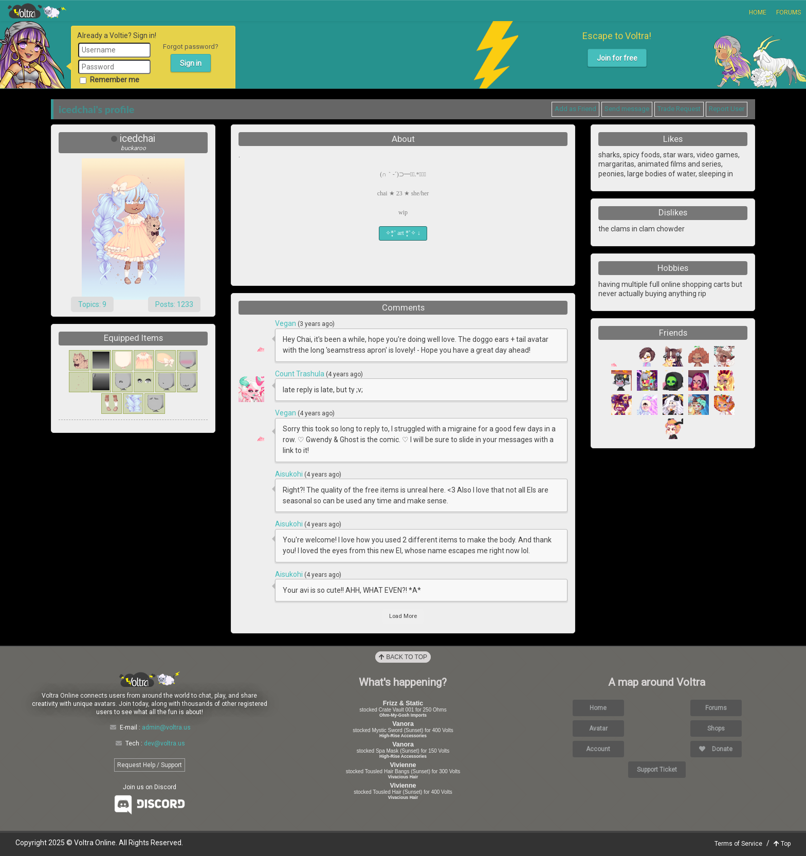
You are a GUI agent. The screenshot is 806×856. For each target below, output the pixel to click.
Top (782, 843)
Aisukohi (289, 474)
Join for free (617, 58)
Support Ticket (657, 769)
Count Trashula (300, 374)
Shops (716, 728)
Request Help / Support (149, 765)
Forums (788, 12)
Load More (403, 616)
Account (598, 749)
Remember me (109, 80)
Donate (715, 749)
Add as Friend (575, 109)
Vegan (286, 323)
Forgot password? (190, 46)
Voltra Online (37, 11)
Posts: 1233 (174, 304)
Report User (726, 109)
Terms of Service (738, 843)
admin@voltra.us (166, 727)
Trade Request (679, 109)
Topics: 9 (92, 304)
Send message (626, 109)
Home (757, 12)
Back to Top (403, 657)
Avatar (598, 728)
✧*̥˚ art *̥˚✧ (403, 232)
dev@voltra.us (164, 743)
